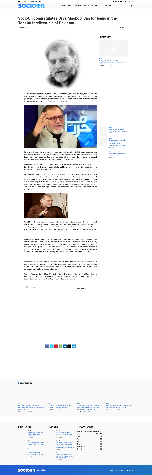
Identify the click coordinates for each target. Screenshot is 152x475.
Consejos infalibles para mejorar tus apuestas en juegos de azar (116, 153)
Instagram (121, 469)
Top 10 (29, 430)
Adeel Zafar (102, 65)
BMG (29, 440)
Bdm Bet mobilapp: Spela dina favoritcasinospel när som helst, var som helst (113, 62)
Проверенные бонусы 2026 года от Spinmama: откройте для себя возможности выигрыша (118, 142)
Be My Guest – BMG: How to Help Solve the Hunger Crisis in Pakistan (36, 443)
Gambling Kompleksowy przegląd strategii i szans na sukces (118, 131)
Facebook (110, 469)
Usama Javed (23, 27)
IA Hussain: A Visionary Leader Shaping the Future (36, 433)
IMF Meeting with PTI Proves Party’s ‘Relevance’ (36, 453)
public (100, 58)
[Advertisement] (60, 365)
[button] (131, 6)
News (29, 450)
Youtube (131, 469)
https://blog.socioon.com (83, 291)
